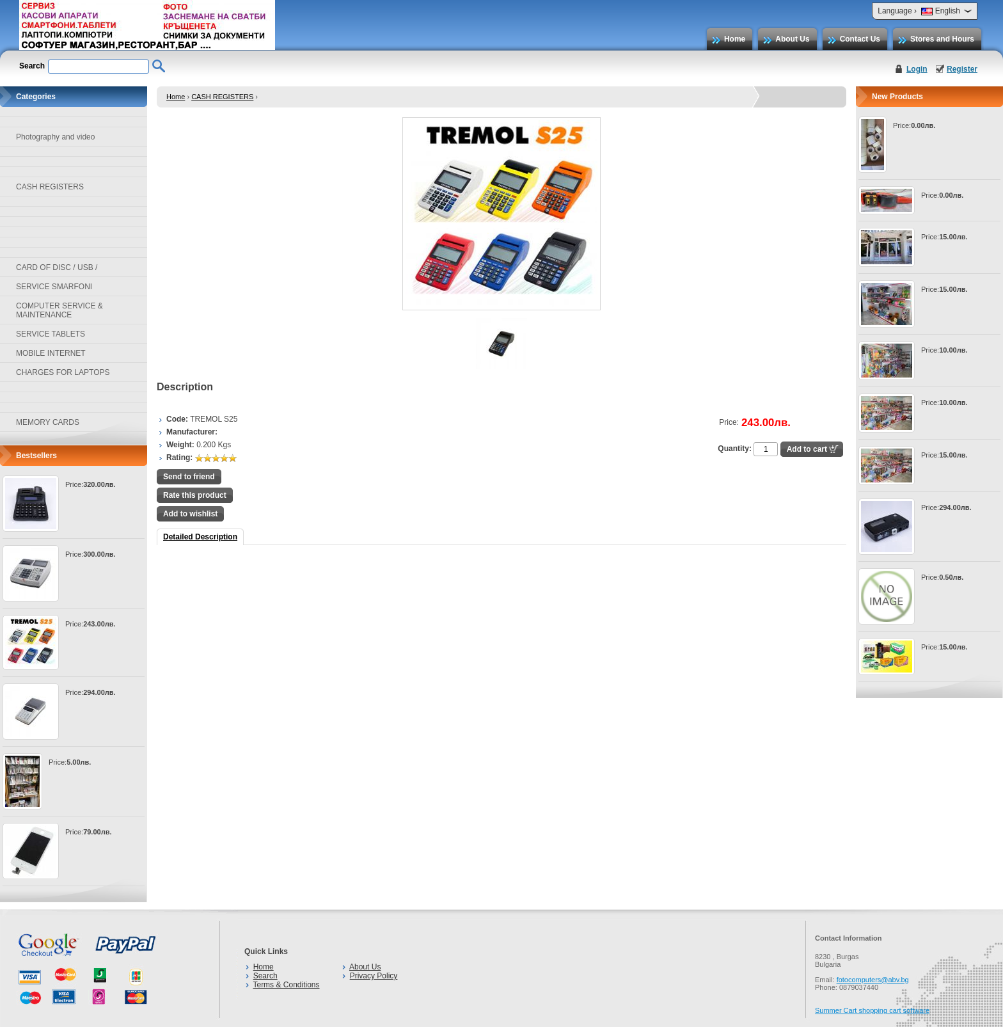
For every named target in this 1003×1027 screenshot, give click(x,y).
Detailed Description (200, 536)
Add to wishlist (190, 513)
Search (265, 975)
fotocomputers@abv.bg (873, 979)
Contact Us (860, 39)
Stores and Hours (942, 39)
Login (917, 69)
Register (962, 69)
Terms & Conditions (286, 984)
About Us (792, 39)
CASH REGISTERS (222, 96)
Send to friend (189, 476)
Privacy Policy (374, 975)
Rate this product (194, 495)
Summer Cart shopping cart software (872, 1010)
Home (734, 39)
